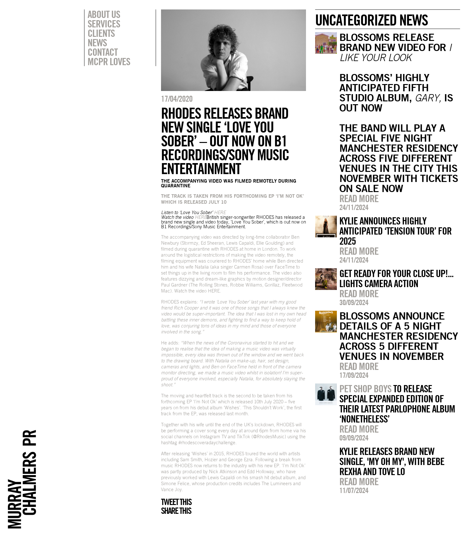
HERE (214, 291)
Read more (358, 198)
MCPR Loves (109, 61)
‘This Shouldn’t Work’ (263, 408)
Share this (176, 510)
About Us (104, 14)
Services (104, 23)
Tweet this (176, 501)
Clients (101, 33)
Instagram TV (213, 437)
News (97, 42)
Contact (103, 52)
